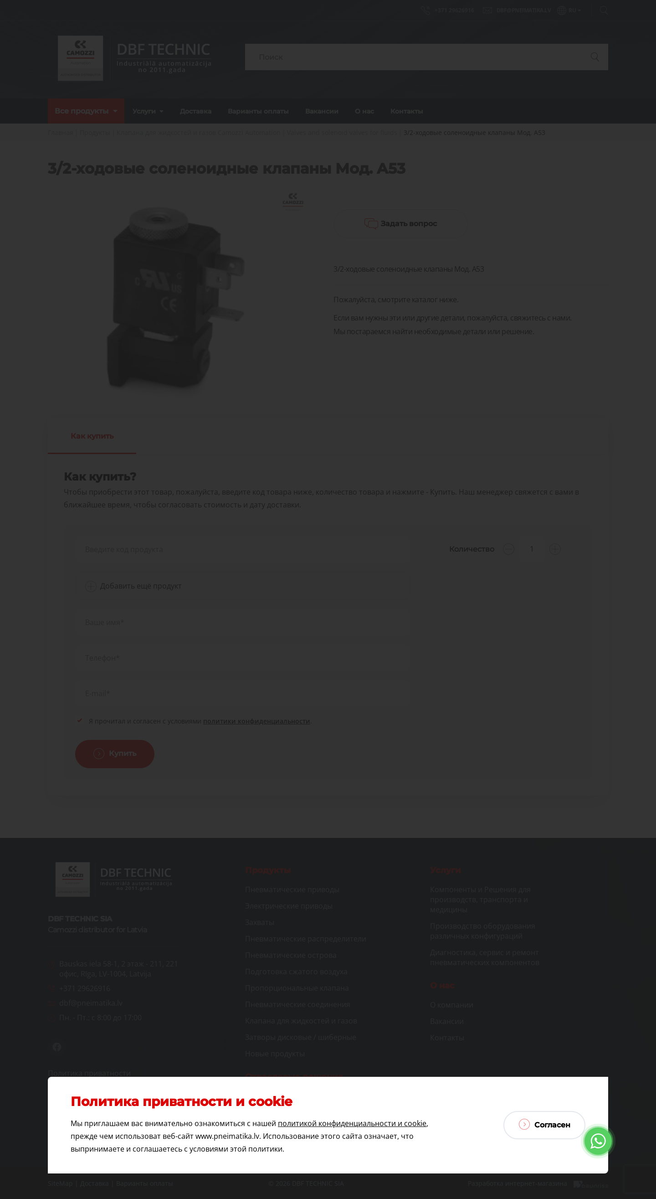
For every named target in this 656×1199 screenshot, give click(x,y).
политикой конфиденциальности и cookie (352, 1123)
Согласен (544, 1124)
